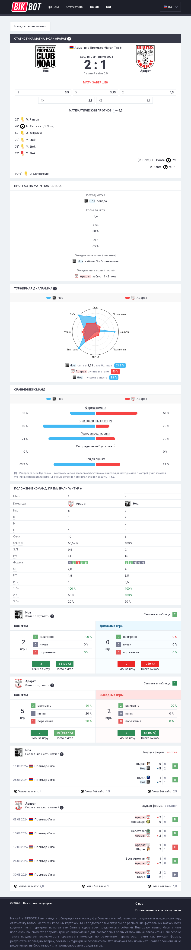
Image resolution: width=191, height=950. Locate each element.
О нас (139, 903)
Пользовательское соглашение (158, 910)
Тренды (53, 7)
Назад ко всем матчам (30, 26)
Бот (108, 7)
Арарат (136, 297)
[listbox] (170, 7)
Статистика (74, 7)
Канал (94, 7)
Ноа (54, 297)
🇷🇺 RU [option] (168, 7)
